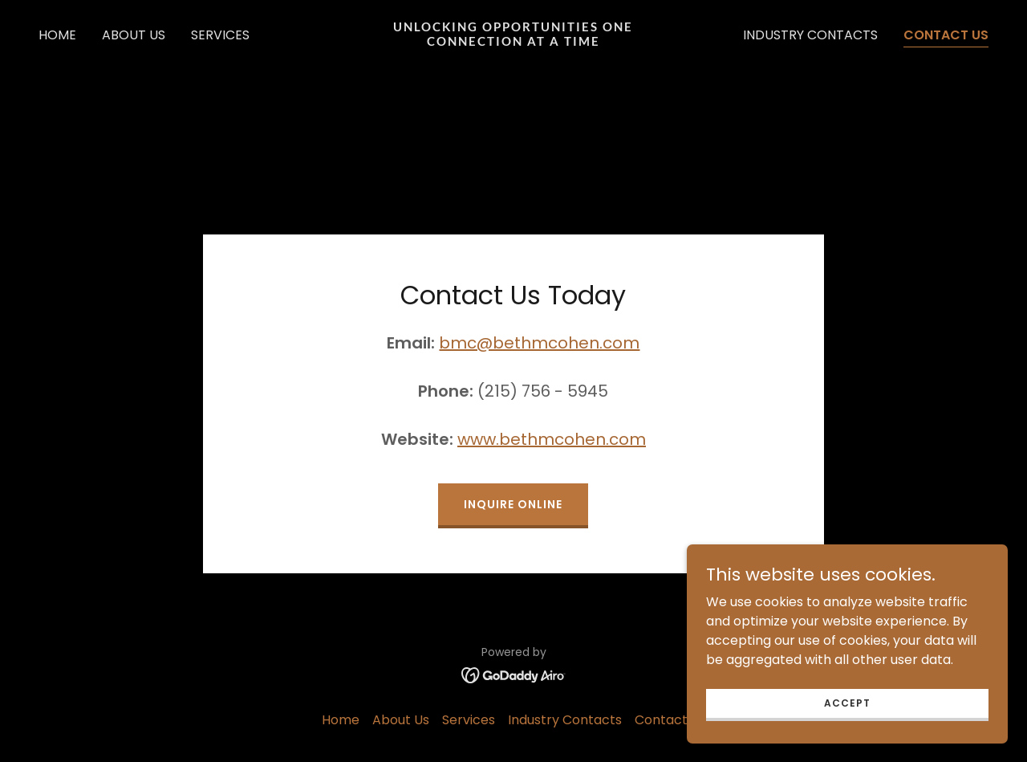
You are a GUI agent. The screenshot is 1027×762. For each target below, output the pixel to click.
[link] (513, 41)
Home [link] (57, 35)
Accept (847, 702)
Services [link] (220, 35)
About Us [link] (133, 35)
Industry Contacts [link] (810, 35)
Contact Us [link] (945, 35)
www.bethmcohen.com (551, 439)
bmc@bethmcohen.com (539, 343)
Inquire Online (513, 504)
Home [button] (340, 720)
